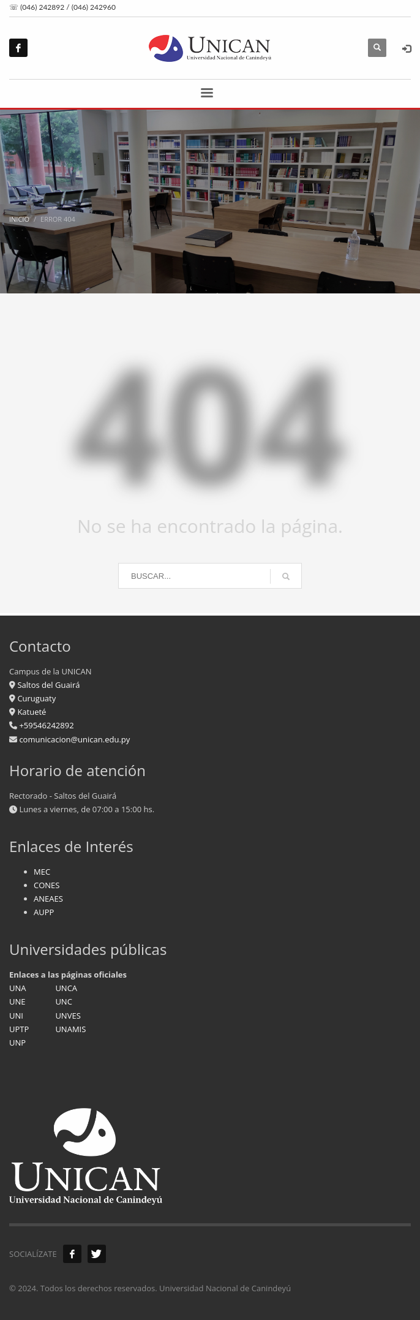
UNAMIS (70, 1029)
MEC (42, 871)
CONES (46, 885)
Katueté (30, 711)
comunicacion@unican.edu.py (74, 739)
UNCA (66, 988)
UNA (17, 988)
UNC (63, 1001)
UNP (17, 1042)
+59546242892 (45, 725)
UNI (16, 1015)
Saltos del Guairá (48, 684)
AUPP (44, 912)
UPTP (19, 1029)
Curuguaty (35, 698)
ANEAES (48, 898)
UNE (17, 1001)
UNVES (67, 1015)
